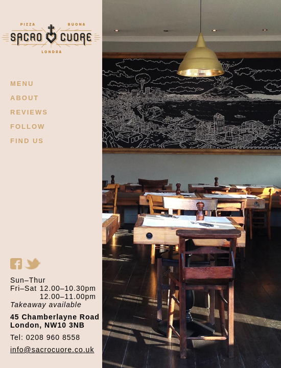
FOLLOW (27, 126)
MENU (22, 83)
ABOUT (24, 98)
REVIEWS (29, 112)
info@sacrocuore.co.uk (52, 350)
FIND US (27, 141)
